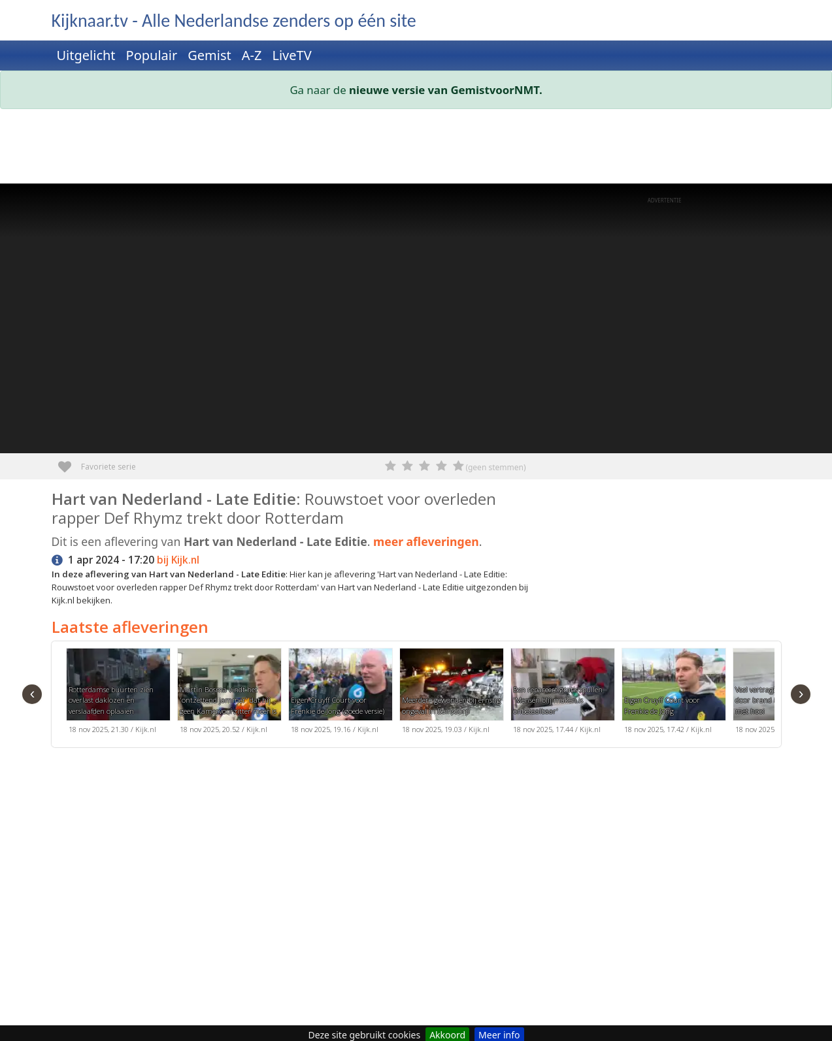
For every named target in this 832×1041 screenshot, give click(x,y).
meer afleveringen (426, 541)
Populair (152, 55)
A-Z (252, 55)
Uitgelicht (86, 55)
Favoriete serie (69, 462)
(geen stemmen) (495, 467)
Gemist (209, 55)
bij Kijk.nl (178, 560)
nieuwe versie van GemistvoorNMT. (445, 89)
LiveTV (291, 55)
